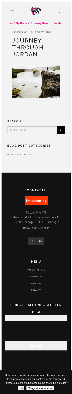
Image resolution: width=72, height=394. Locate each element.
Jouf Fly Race (18, 23)
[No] (67, 382)
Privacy (36, 290)
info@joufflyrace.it (36, 228)
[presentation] (28, 331)
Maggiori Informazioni (40, 388)
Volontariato (36, 270)
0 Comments (43, 31)
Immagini (36, 283)
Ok (21, 388)
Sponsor (36, 277)
